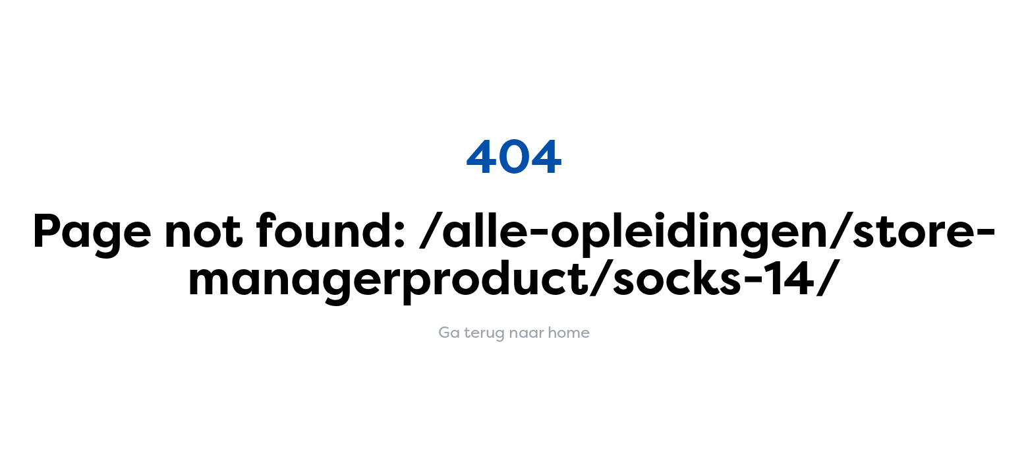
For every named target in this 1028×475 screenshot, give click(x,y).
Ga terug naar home (514, 332)
